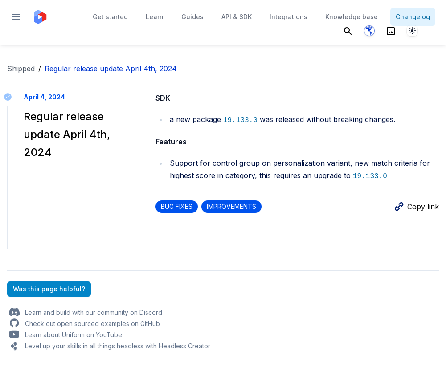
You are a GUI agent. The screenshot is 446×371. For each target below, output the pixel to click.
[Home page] (40, 17)
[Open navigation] (16, 17)
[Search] (348, 31)
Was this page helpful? (49, 289)
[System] (412, 30)
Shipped (21, 68)
